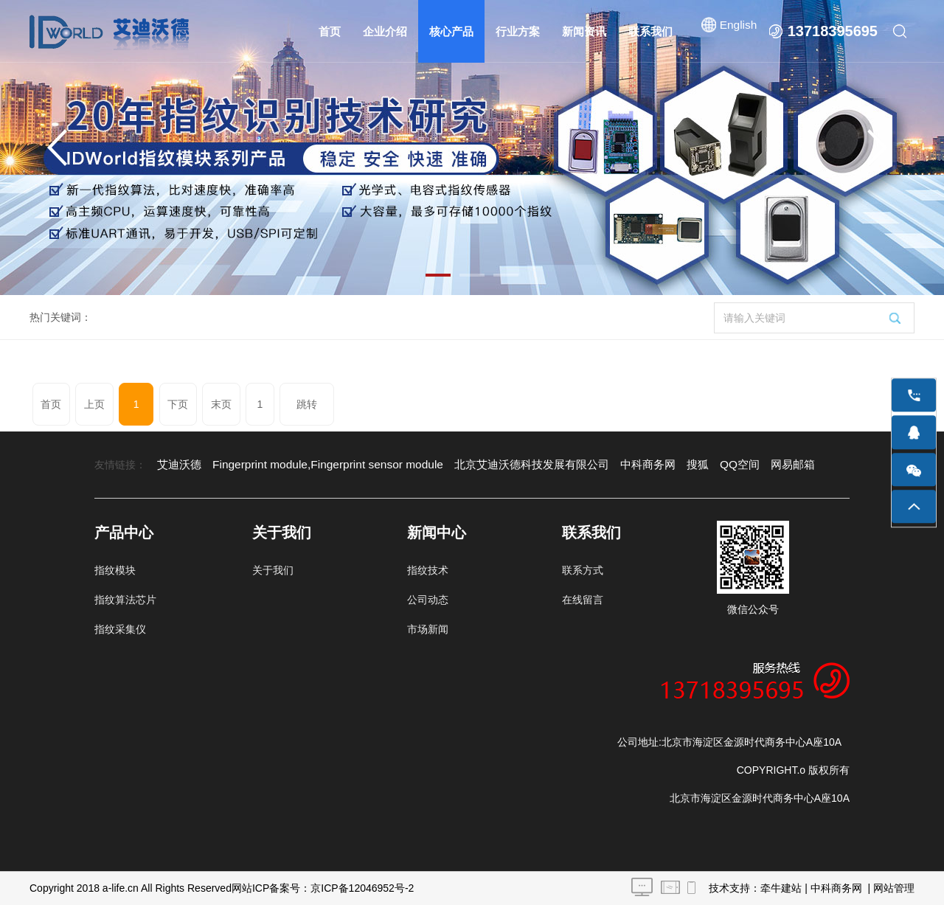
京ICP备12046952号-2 (362, 888)
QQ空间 (697, 465)
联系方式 (582, 570)
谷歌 (790, 465)
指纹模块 (115, 570)
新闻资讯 (585, 31)
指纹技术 (427, 570)
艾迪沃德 (177, 465)
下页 (154, 404)
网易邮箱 (747, 465)
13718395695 (833, 31)
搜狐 (658, 465)
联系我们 (651, 31)
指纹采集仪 (120, 629)
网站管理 (893, 888)
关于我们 (273, 570)
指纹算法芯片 (125, 600)
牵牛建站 (781, 888)
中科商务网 (610, 465)
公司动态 (427, 600)
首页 (330, 31)
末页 (192, 404)
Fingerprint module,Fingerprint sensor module (313, 465)
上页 (87, 404)
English (737, 31)
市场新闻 (427, 629)
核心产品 (452, 31)
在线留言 (582, 600)
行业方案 (518, 31)
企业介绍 (386, 31)
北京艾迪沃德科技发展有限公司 (501, 465)
